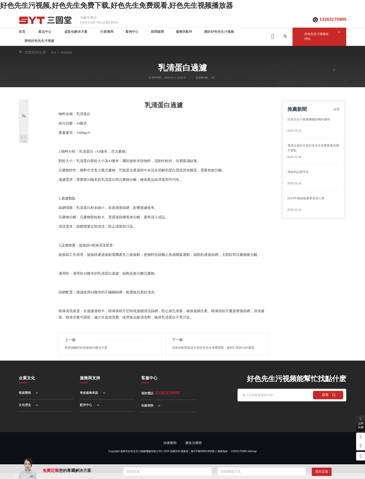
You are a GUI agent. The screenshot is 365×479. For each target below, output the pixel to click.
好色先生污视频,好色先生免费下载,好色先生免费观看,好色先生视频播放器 (116, 5)
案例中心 (132, 31)
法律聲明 (169, 443)
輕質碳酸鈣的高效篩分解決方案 (88, 347)
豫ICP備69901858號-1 (204, 451)
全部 (336, 109)
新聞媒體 (157, 31)
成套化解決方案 (75, 31)
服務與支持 (90, 378)
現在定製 (321, 471)
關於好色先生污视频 (219, 31)
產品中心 (44, 31)
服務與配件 (184, 31)
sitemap (252, 451)
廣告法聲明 (193, 443)
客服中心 (149, 378)
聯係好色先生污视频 (39, 41)
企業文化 (27, 378)
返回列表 (23, 139)
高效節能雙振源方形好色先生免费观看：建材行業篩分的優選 (216, 347)
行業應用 (107, 31)
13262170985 (332, 19)
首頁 (22, 31)
